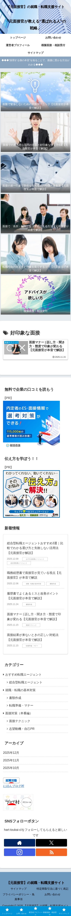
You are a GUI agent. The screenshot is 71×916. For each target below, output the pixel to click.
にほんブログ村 (13, 786)
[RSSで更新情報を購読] (51, 852)
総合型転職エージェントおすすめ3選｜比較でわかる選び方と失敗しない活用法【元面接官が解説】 (35, 548)
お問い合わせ (52, 894)
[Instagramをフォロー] (19, 852)
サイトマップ (19, 888)
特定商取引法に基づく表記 (52, 888)
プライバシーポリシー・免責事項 (18, 897)
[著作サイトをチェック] (19, 843)
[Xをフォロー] (51, 843)
